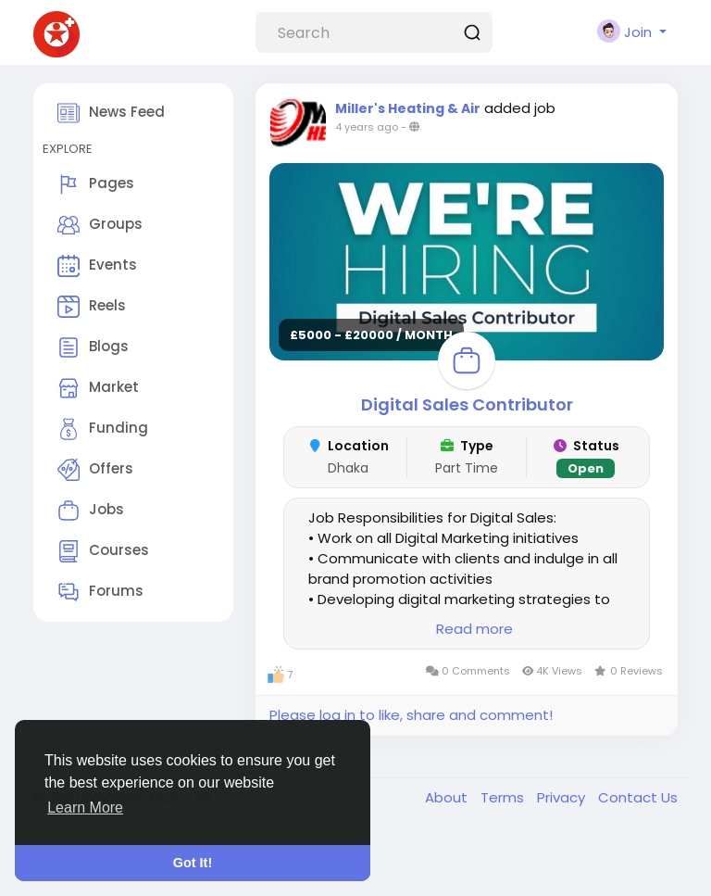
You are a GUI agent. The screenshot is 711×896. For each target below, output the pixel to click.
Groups (100, 225)
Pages (95, 184)
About (448, 797)
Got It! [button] (192, 862)
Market (98, 388)
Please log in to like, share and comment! (411, 715)
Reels (91, 307)
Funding (102, 429)
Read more (474, 628)
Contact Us (638, 797)
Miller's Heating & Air (407, 108)
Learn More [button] (85, 807)
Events (97, 266)
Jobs (90, 510)
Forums (100, 592)
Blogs (93, 347)
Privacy (563, 797)
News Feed (111, 113)
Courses (103, 551)
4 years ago (366, 127)
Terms (504, 797)
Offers (95, 470)
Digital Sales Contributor (467, 404)
